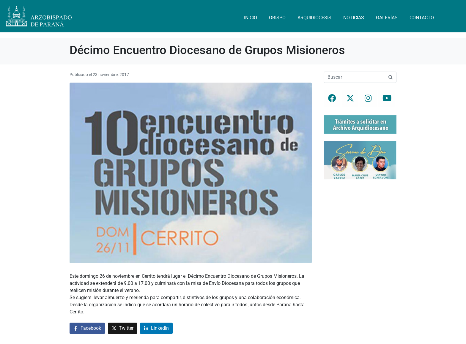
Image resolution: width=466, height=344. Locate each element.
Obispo (277, 17)
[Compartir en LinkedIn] (156, 328)
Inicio (250, 17)
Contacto (422, 17)
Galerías (387, 17)
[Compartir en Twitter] (122, 328)
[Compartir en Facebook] (87, 328)
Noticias (353, 17)
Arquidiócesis (314, 17)
